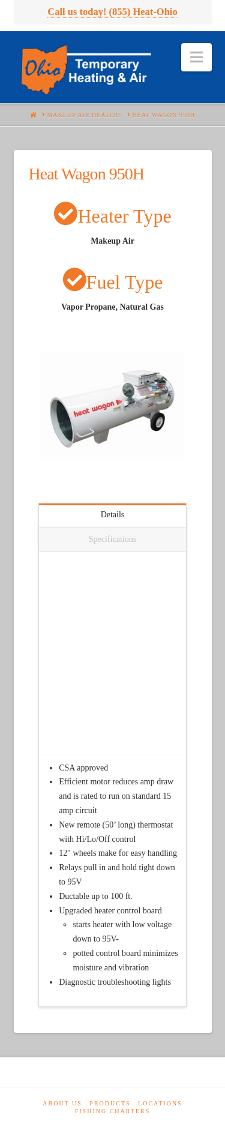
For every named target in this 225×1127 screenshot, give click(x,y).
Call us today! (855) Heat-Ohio (112, 11)
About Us (62, 1103)
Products (109, 1103)
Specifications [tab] (112, 539)
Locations (160, 1103)
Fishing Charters (113, 1111)
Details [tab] (113, 514)
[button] (196, 57)
